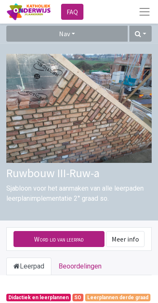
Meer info (125, 239)
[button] (140, 34)
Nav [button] (64, 33)
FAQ (72, 12)
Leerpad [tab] (28, 266)
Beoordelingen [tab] (80, 266)
